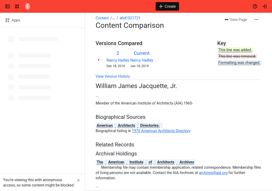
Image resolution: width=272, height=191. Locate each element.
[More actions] (256, 20)
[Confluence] (27, 6)
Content (102, 18)
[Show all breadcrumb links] (113, 18)
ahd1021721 (130, 18)
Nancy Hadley (118, 60)
